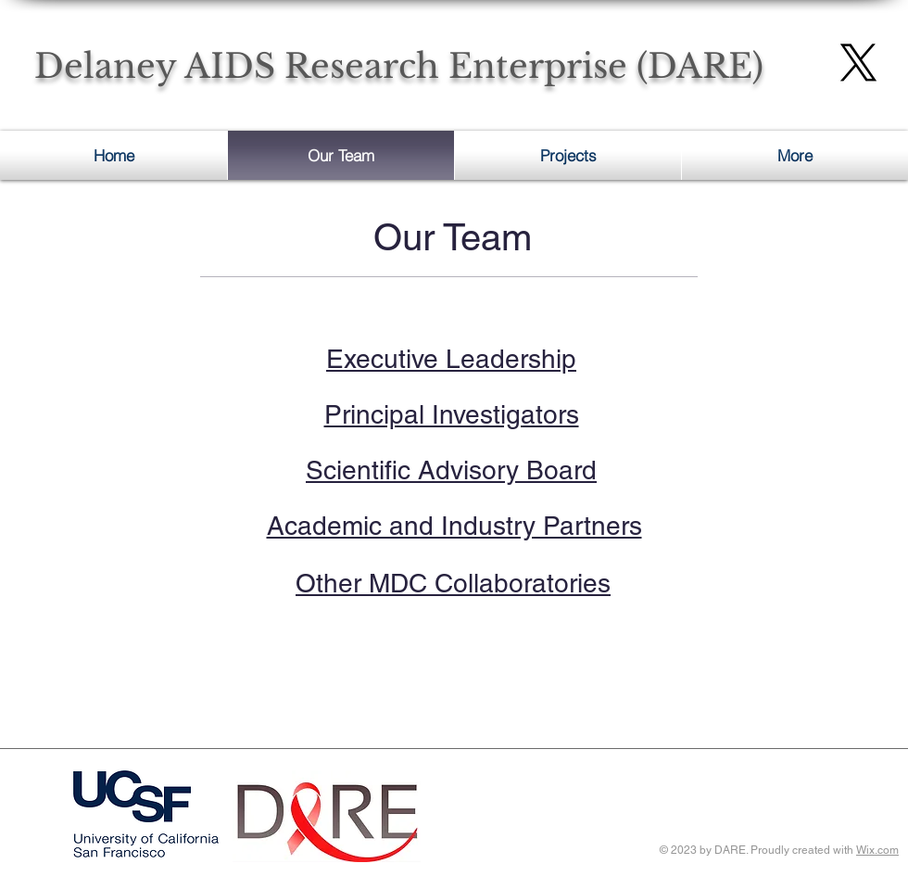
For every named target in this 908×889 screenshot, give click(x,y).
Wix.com (877, 850)
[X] (858, 62)
